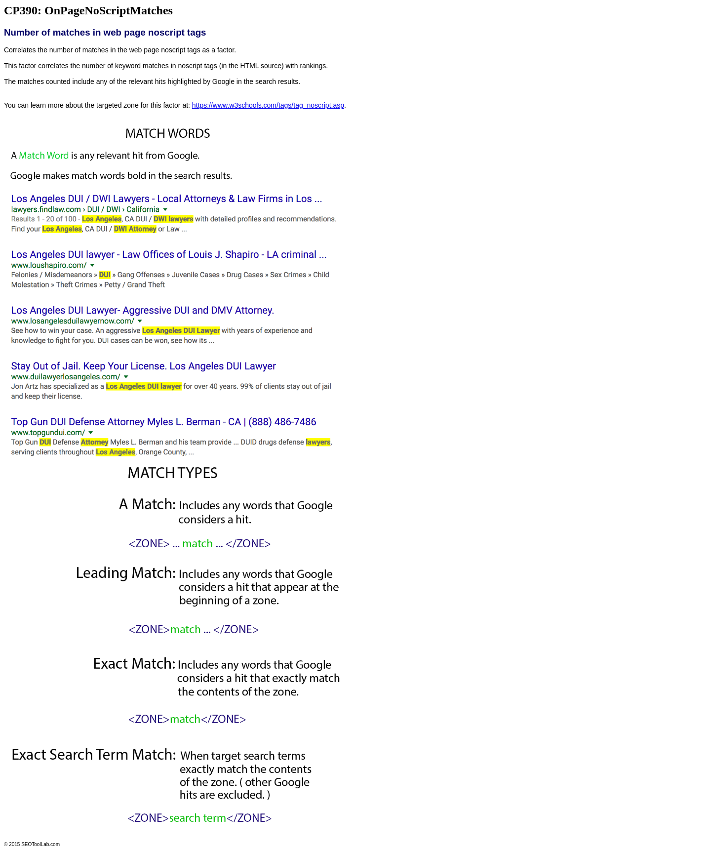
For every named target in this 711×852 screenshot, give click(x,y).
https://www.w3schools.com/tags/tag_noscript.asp (268, 105)
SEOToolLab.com (40, 844)
